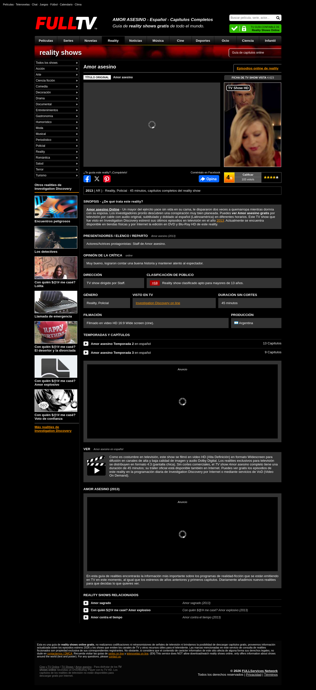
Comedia (42, 86)
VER (103, 449)
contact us (115, 656)
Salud (39, 163)
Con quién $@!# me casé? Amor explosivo (56, 370)
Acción (40, 68)
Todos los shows (47, 62)
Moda (39, 128)
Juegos (44, 4)
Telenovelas (23, 4)
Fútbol (54, 4)
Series (68, 40)
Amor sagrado (101, 603)
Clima (78, 4)
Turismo (41, 175)
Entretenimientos (47, 110)
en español (121, 344)
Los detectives (56, 239)
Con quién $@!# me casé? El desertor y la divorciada (56, 336)
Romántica (43, 157)
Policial (40, 145)
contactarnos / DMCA (59, 653)
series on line (116, 653)
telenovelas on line (137, 653)
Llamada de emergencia (56, 304)
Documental (44, 104)
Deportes (203, 40)
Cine (180, 40)
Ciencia (248, 40)
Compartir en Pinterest (107, 178)
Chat (35, 4)
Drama (40, 98)
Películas (46, 40)
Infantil (270, 40)
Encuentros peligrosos (56, 209)
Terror (39, 169)
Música (158, 40)
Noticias (135, 40)
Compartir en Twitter (97, 178)
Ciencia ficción (45, 80)
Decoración (43, 92)
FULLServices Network (260, 671)
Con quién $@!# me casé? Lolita (56, 272)
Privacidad (253, 674)
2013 (220, 220)
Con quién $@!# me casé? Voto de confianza (56, 404)
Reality (113, 40)
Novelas (90, 40)
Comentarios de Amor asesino (209, 178)
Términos (271, 674)
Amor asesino (123, 77)
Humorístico (44, 122)
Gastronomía (44, 116)
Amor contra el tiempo (106, 617)
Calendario (66, 4)
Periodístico (43, 140)
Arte (38, 74)
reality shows (61, 52)
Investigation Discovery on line (158, 303)
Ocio (225, 40)
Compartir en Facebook (87, 178)
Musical (41, 134)
